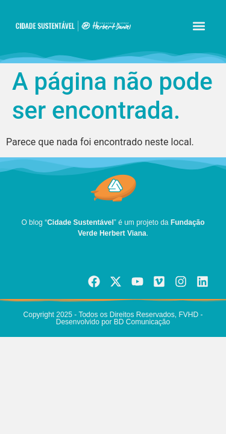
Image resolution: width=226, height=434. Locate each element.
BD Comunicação (141, 322)
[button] (199, 26)
